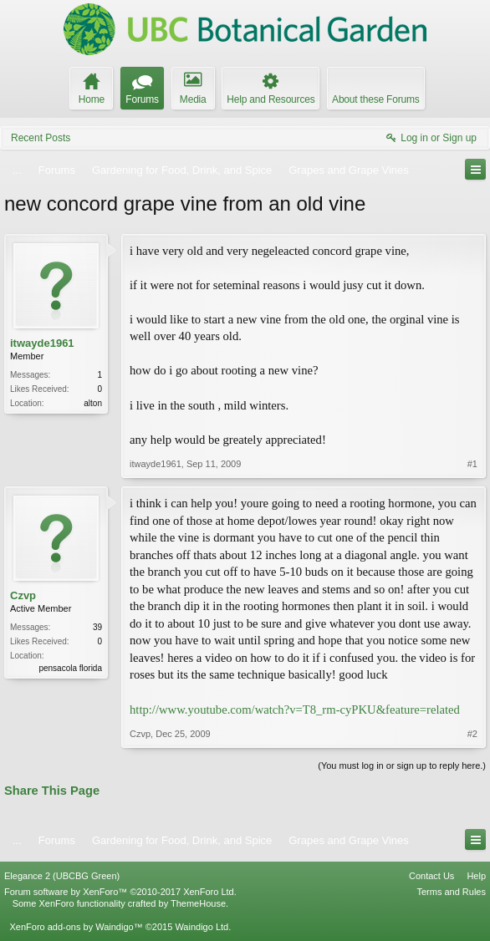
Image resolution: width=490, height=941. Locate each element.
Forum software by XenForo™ (120, 892)
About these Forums (375, 99)
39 (97, 627)
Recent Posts (40, 138)
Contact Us (431, 876)
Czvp (23, 595)
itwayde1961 (42, 343)
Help (476, 876)
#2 (472, 734)
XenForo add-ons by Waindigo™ (75, 927)
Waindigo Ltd (201, 927)
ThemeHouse (198, 903)
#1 (472, 464)
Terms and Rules (451, 892)
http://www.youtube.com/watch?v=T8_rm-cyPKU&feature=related (295, 709)
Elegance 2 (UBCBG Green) (62, 876)
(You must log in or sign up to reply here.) (402, 765)
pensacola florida (70, 668)
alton (93, 403)
